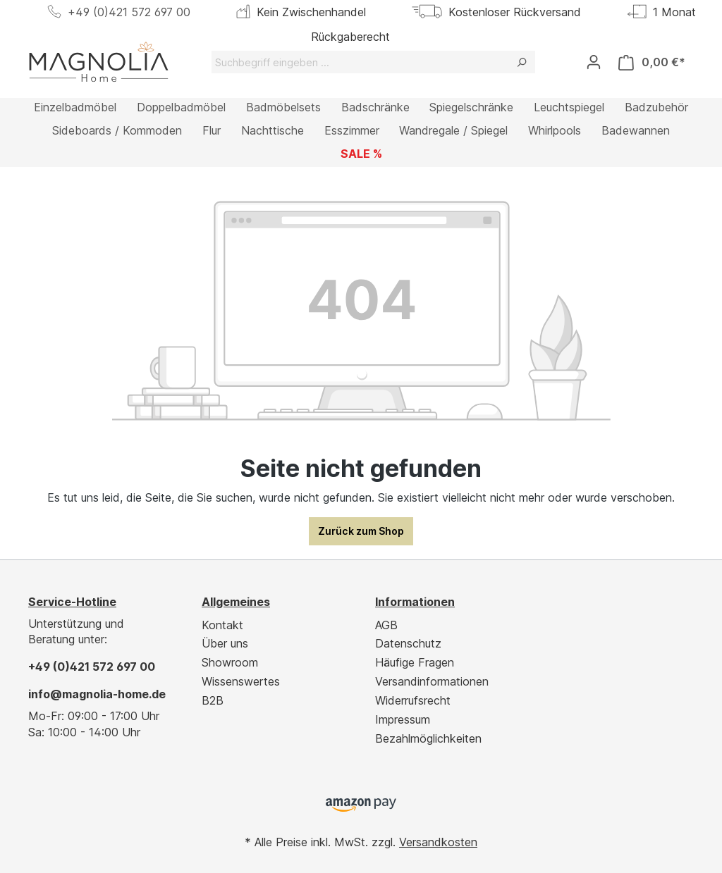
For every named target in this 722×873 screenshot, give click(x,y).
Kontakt (222, 625)
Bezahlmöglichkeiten (428, 738)
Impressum (402, 719)
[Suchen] (521, 62)
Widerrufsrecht (413, 700)
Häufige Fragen (414, 662)
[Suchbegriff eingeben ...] (360, 62)
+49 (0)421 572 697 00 (129, 12)
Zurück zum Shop (361, 531)
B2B (213, 700)
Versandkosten (438, 842)
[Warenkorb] (652, 62)
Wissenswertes (241, 681)
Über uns (225, 643)
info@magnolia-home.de (97, 694)
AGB (386, 625)
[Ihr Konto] (593, 62)
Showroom (230, 662)
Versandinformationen (432, 681)
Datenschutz (408, 643)
